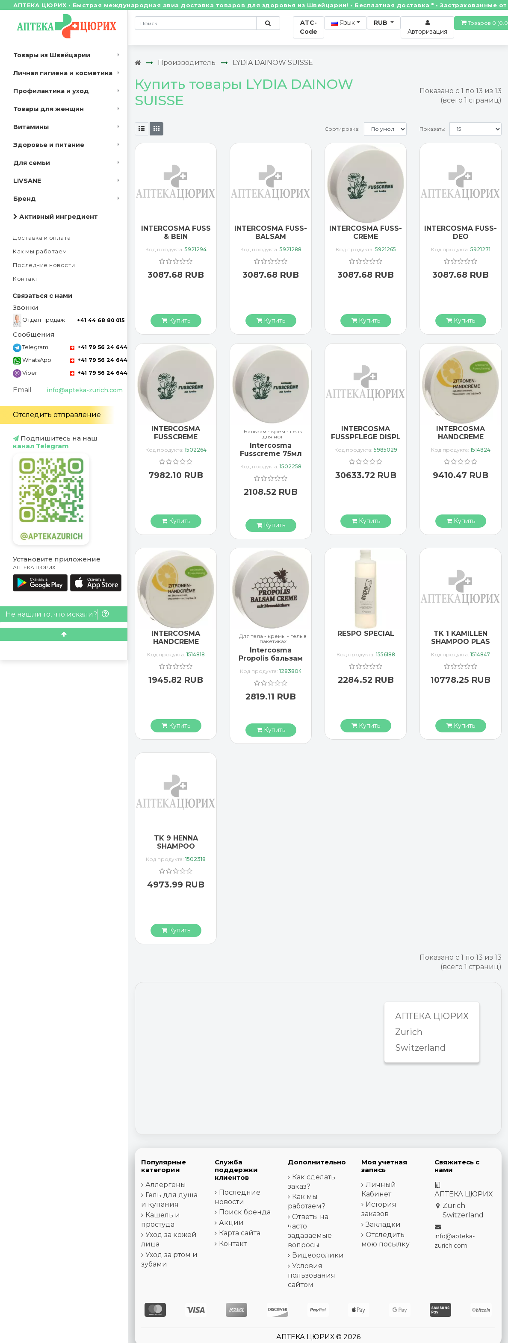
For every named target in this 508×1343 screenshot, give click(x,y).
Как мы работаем (40, 251)
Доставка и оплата (42, 238)
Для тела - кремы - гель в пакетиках (273, 639)
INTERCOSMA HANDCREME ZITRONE (460, 437)
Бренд (24, 199)
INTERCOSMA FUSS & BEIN (176, 232)
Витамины (31, 127)
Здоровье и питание (48, 145)
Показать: (432, 129)
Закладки (383, 1224)
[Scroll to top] (63, 634)
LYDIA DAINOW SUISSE (273, 63)
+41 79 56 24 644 (98, 347)
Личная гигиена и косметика (62, 73)
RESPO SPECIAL (365, 633)
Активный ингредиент (55, 216)
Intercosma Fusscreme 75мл (271, 449)
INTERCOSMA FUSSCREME (175, 433)
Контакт (25, 279)
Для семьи (31, 163)
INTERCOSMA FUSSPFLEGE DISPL (366, 433)
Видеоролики (318, 1255)
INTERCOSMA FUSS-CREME (365, 232)
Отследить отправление (57, 415)
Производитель (187, 63)
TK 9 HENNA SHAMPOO (176, 842)
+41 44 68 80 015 (100, 320)
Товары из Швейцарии (51, 55)
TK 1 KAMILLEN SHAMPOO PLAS (460, 637)
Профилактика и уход (51, 91)
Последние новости (44, 265)
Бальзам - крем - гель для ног (273, 434)
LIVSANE (27, 181)
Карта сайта (239, 1233)
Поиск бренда (245, 1212)
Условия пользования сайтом (311, 1275)
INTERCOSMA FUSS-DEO (460, 232)
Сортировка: (342, 129)
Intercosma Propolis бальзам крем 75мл (271, 658)
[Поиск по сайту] (268, 23)
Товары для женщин (48, 109)
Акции (231, 1223)
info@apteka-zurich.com (85, 390)
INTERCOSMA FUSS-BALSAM (270, 232)
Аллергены (165, 1185)
